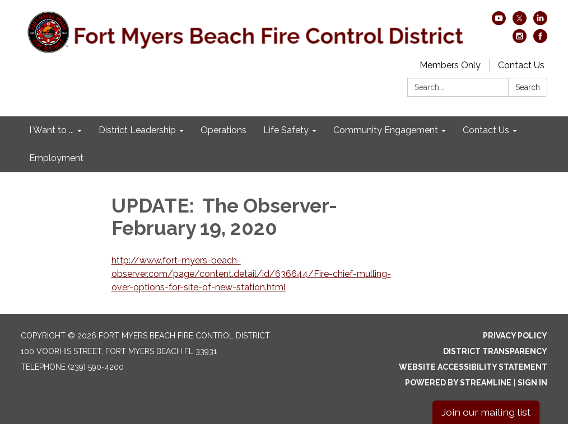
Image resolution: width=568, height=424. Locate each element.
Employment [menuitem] (56, 158)
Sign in (532, 382)
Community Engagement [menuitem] (385, 130)
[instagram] (520, 40)
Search (527, 87)
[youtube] (499, 22)
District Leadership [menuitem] (137, 130)
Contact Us (521, 65)
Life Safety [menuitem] (286, 130)
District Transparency (495, 351)
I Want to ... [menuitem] (51, 130)
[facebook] (540, 40)
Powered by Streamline (458, 382)
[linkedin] (540, 22)
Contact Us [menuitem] (486, 130)
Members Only (450, 65)
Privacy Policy (515, 335)
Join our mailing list (485, 412)
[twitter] (520, 22)
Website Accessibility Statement (473, 366)
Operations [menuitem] (223, 130)
